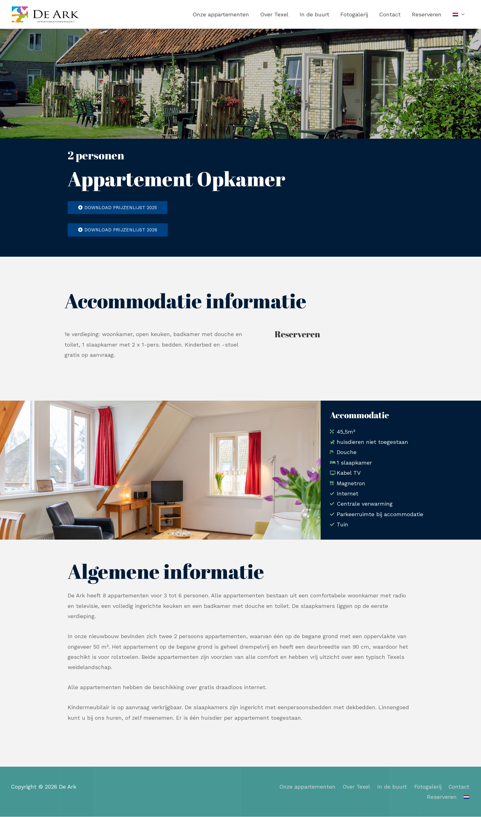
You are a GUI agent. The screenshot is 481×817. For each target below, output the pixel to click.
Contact (390, 14)
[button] (7, 470)
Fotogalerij (354, 14)
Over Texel (274, 14)
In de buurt (314, 14)
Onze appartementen (220, 14)
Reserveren (426, 14)
